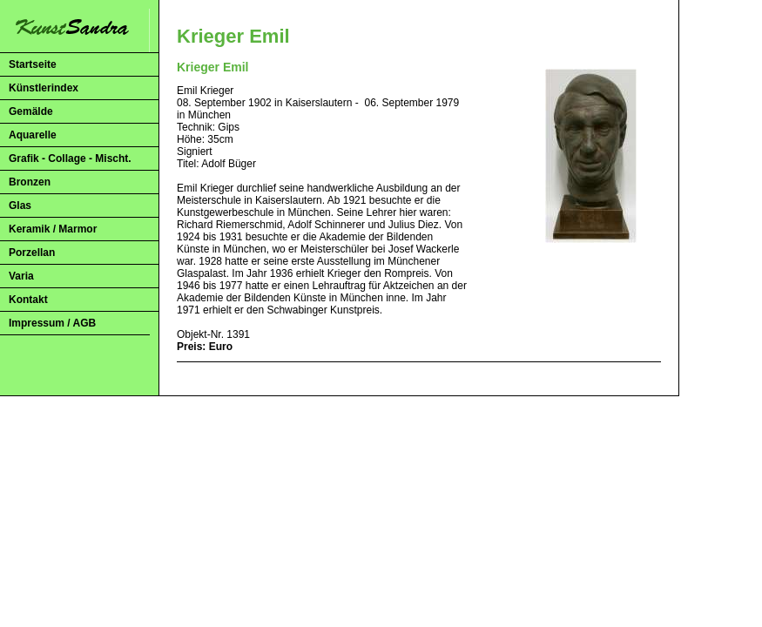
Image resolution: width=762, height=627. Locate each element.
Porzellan (32, 252)
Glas (20, 205)
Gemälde (31, 111)
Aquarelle (33, 135)
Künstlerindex (43, 88)
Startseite (33, 64)
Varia (21, 276)
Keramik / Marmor (53, 229)
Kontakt (28, 299)
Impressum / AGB (52, 323)
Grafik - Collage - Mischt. (70, 158)
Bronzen (30, 182)
